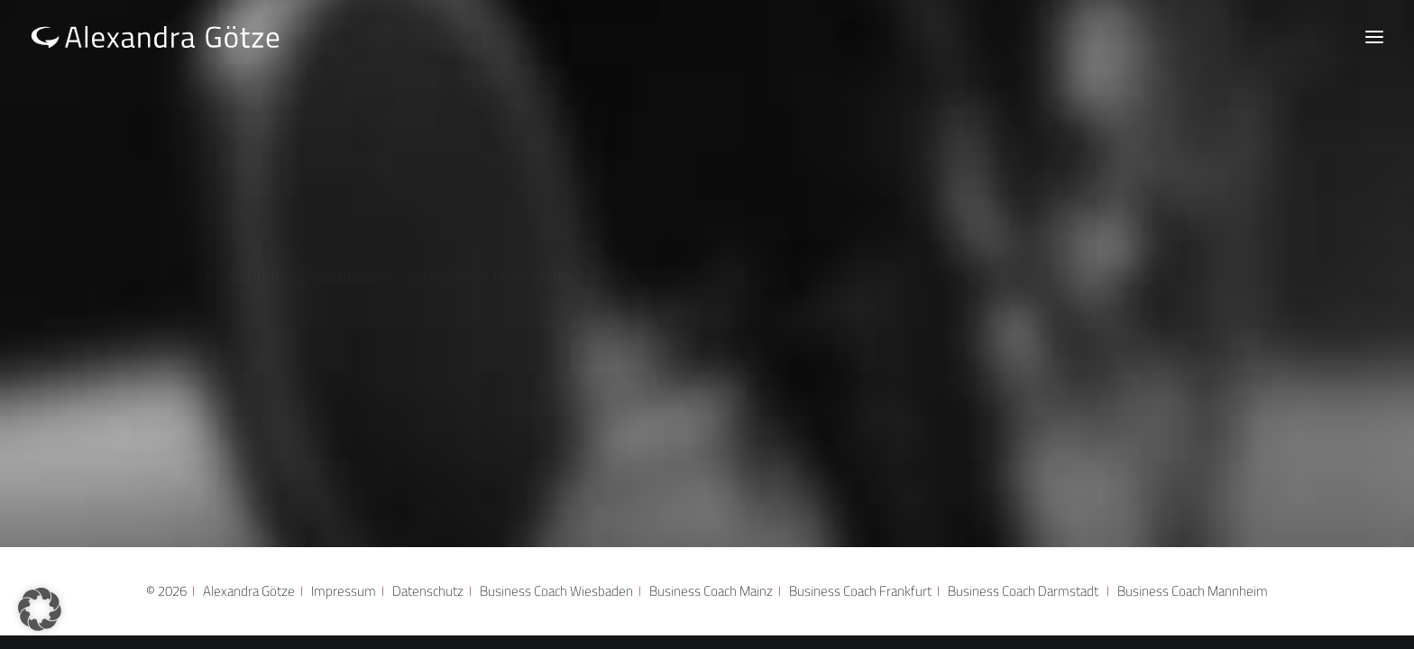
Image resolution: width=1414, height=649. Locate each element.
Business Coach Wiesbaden (556, 590)
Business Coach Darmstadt (1023, 590)
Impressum (343, 590)
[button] (39, 609)
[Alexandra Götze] (155, 36)
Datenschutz (428, 590)
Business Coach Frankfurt (860, 590)
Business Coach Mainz (711, 590)
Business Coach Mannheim (1192, 590)
